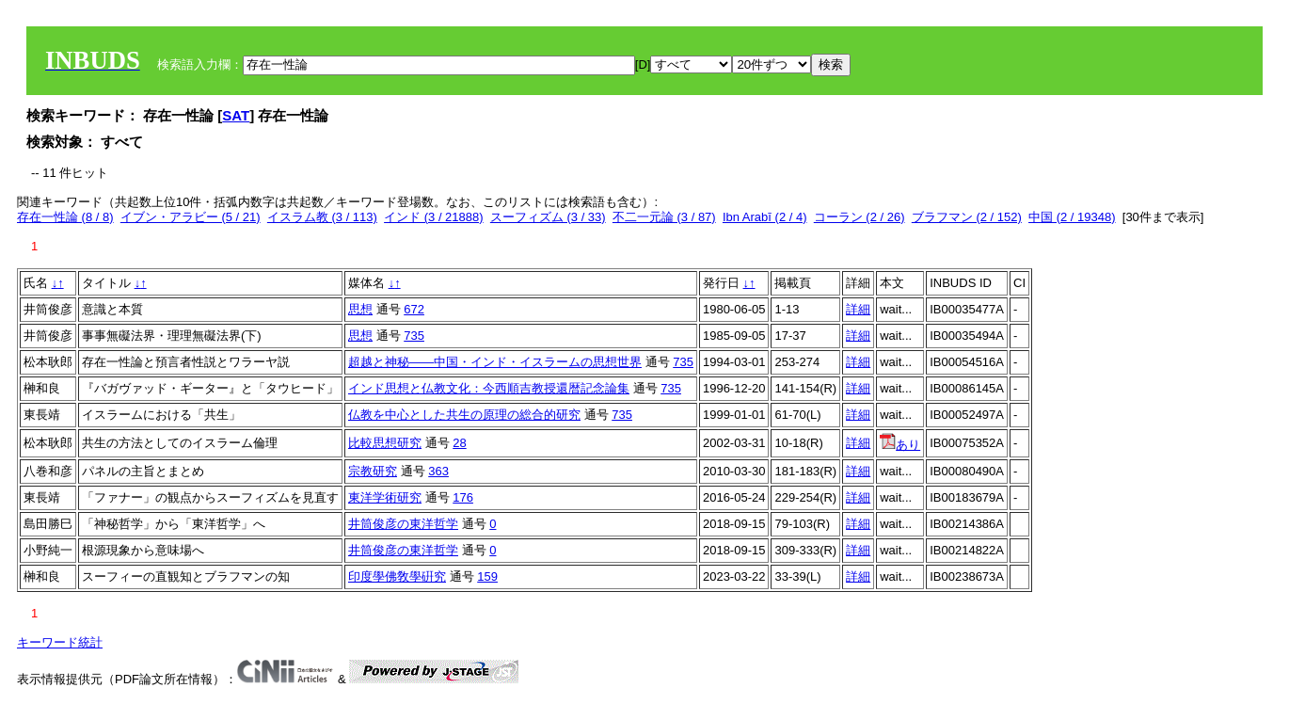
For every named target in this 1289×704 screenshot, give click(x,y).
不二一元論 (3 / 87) (664, 217)
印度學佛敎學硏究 (397, 576)
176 (463, 497)
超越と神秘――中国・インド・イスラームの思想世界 (495, 362)
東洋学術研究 (385, 497)
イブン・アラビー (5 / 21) (190, 217)
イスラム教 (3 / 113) (322, 217)
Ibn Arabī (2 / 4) (765, 217)
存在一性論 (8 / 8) (65, 217)
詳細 (858, 309)
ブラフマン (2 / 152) (967, 217)
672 (414, 309)
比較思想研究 (385, 443)
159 (487, 576)
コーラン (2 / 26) (859, 217)
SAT (235, 115)
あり (900, 445)
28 (459, 443)
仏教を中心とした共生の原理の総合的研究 (464, 415)
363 (438, 471)
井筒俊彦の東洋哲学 (403, 524)
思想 (360, 309)
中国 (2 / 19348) (1072, 217)
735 (414, 335)
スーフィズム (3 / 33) (548, 217)
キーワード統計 (60, 642)
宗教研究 (372, 471)
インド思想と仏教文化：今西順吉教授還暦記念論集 (488, 388)
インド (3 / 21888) (434, 217)
